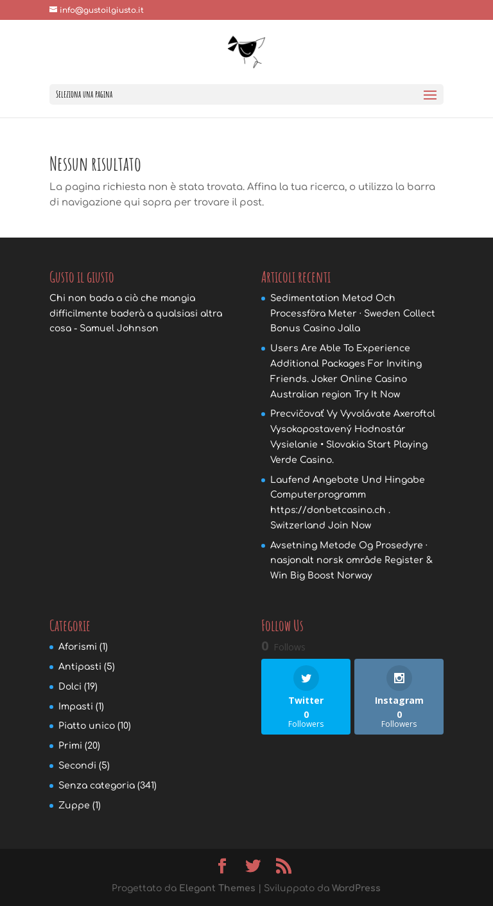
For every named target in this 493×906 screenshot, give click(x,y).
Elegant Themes (217, 888)
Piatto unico (86, 726)
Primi (70, 746)
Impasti (75, 706)
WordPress (356, 888)
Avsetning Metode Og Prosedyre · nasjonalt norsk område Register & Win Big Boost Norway (351, 561)
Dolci (70, 687)
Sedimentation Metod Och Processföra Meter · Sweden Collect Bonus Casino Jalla (352, 313)
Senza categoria (96, 785)
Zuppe (74, 805)
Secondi (77, 766)
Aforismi (77, 647)
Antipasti (79, 667)
